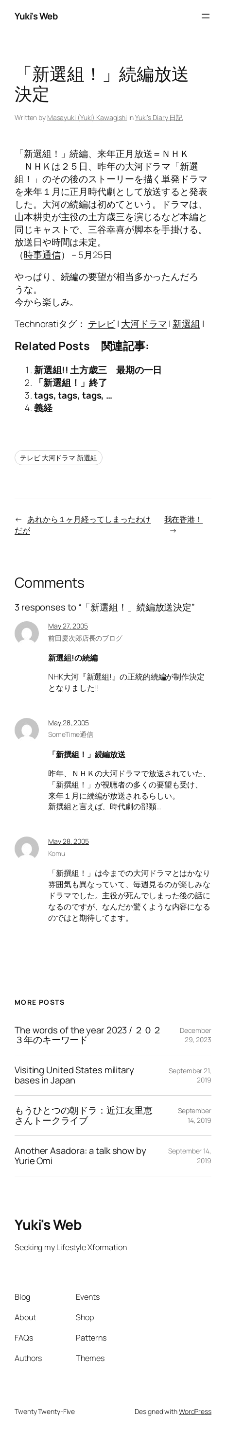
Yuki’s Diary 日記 (159, 117)
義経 (43, 407)
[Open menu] (205, 16)
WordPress (195, 1411)
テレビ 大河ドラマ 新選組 (58, 457)
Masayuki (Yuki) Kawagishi (87, 117)
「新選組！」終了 (70, 382)
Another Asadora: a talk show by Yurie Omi (80, 1156)
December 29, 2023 (195, 1035)
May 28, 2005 (68, 722)
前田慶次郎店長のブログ (85, 638)
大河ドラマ (144, 323)
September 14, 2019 (194, 1115)
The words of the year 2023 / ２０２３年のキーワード (88, 1035)
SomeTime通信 (70, 734)
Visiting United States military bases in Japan (74, 1075)
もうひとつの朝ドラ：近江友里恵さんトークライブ (84, 1115)
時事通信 (42, 254)
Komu (56, 853)
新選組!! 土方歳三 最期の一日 (98, 370)
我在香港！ (183, 519)
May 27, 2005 (68, 625)
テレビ (102, 323)
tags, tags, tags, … (73, 395)
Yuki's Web (36, 16)
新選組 (186, 323)
